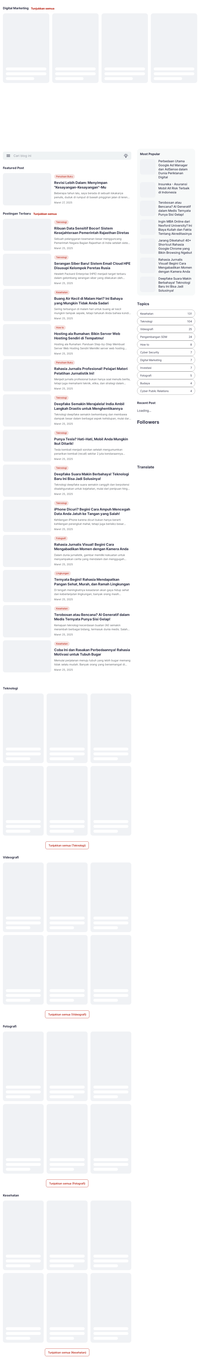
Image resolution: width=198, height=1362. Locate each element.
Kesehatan (62, 292)
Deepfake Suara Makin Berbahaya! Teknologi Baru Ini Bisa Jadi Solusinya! (91, 476)
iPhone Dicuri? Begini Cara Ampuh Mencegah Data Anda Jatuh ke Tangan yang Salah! (92, 511)
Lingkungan (62, 573)
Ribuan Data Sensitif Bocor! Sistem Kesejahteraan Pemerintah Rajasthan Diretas (91, 230)
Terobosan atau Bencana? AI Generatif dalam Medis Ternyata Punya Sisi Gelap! (92, 617)
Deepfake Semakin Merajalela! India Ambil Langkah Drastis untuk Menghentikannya (89, 406)
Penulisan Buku (64, 176)
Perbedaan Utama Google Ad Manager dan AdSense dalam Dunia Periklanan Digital (173, 169)
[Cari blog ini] (67, 156)
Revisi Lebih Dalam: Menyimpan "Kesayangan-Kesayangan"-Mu (80, 185)
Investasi (166, 368)
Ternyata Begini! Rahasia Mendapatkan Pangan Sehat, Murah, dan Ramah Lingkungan (92, 581)
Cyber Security (166, 352)
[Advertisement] (99, 116)
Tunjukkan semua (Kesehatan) (67, 1352)
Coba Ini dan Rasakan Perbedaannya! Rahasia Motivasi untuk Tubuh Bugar (92, 652)
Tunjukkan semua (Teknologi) (67, 845)
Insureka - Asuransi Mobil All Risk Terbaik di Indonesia (173, 188)
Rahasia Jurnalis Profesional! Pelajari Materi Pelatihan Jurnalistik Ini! (91, 371)
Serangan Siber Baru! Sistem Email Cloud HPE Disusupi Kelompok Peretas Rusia (92, 265)
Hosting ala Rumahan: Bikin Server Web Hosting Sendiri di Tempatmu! (87, 336)
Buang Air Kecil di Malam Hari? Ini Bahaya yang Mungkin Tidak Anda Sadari (88, 300)
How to (60, 327)
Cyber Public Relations (166, 391)
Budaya (166, 383)
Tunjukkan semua (42, 8)
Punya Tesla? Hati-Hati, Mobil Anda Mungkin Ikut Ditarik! (91, 441)
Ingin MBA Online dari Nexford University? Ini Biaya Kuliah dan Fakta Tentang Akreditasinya (175, 227)
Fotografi (61, 538)
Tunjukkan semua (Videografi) (67, 1014)
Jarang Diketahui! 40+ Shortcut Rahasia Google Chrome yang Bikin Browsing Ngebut (175, 246)
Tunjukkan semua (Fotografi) (67, 1183)
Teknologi (61, 222)
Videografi (166, 329)
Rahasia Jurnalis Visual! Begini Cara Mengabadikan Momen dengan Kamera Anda (91, 546)
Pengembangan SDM (166, 337)
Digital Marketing (166, 360)
